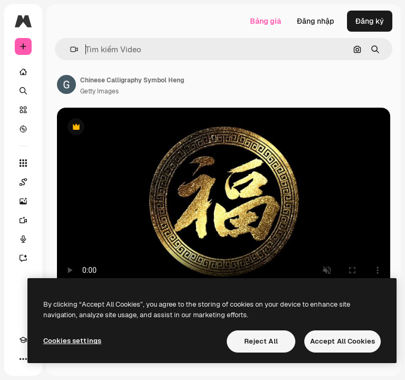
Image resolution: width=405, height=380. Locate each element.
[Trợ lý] (23, 258)
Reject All (261, 341)
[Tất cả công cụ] (23, 163)
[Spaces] (23, 182)
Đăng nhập (315, 21)
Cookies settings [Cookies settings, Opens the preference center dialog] (72, 340)
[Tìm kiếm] (23, 90)
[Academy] (23, 339)
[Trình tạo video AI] (23, 220)
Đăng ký (369, 21)
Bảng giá (265, 21)
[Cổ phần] (23, 109)
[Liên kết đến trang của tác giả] (66, 84)
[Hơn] (23, 358)
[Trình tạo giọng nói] (23, 239)
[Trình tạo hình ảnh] (23, 201)
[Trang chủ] (23, 71)
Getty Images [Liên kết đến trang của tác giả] (99, 91)
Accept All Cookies (342, 341)
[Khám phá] (23, 128)
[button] (69, 49)
